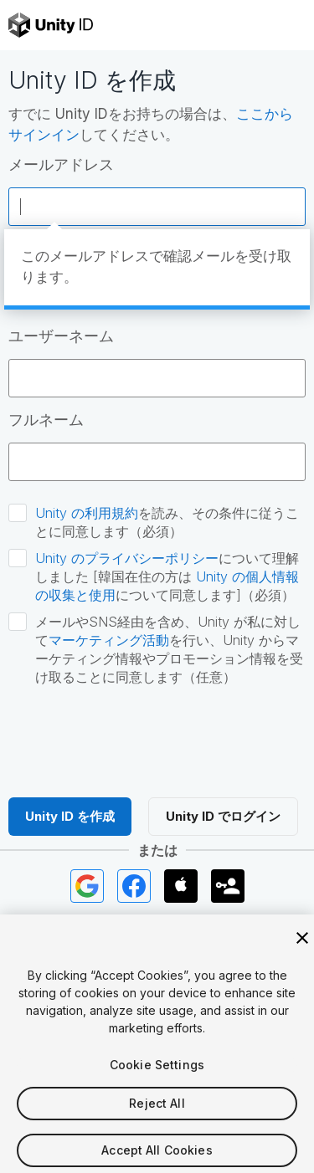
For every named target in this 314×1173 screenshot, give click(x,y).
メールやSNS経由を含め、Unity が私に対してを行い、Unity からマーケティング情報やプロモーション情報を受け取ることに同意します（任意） (169, 649)
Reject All (156, 1112)
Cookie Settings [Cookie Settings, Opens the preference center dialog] (157, 1074)
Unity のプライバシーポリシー (127, 558)
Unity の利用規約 (86, 513)
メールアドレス (61, 164)
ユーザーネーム (61, 336)
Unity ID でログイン (223, 816)
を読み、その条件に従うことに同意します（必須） (167, 522)
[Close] (302, 947)
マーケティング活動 (109, 640)
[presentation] (135, 739)
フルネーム (46, 419)
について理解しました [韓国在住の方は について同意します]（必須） (167, 576)
